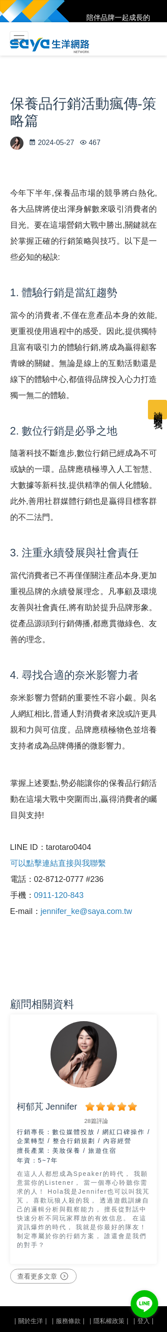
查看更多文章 (43, 1276)
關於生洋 (30, 1320)
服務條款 (68, 1320)
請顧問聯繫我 (158, 409)
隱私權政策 (108, 1320)
